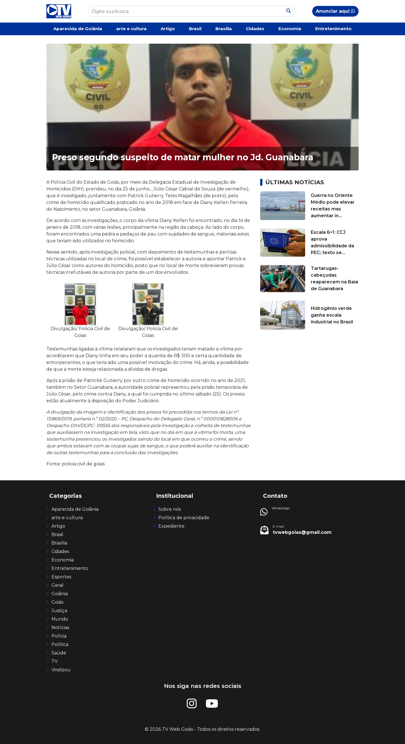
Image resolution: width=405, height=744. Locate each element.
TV (54, 661)
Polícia (58, 636)
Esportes (61, 576)
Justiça (59, 610)
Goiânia (59, 593)
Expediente (171, 526)
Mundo (59, 619)
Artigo (168, 28)
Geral (57, 585)
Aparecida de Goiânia (77, 28)
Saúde (58, 653)
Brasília (223, 28)
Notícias (60, 627)
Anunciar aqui (335, 11)
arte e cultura (131, 28)
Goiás (57, 602)
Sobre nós (169, 509)
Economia (289, 28)
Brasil (195, 28)
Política (59, 644)
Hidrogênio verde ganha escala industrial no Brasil (332, 315)
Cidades (255, 28)
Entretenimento (333, 28)
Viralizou (61, 669)
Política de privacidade (183, 517)
